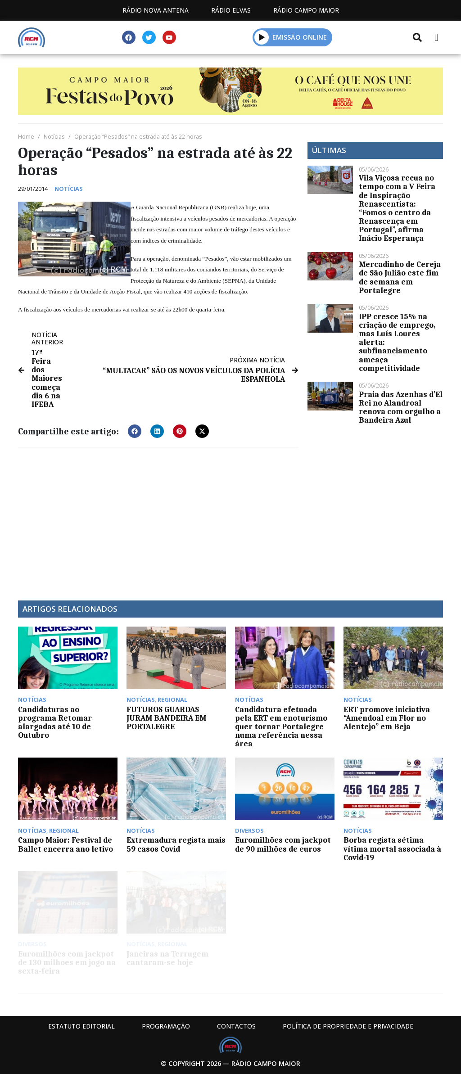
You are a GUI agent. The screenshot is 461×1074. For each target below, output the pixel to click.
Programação (166, 1026)
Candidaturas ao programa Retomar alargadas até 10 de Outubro (55, 722)
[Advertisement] (158, 519)
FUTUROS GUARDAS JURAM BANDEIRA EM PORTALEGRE (166, 718)
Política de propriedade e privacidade (348, 1026)
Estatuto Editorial (81, 1026)
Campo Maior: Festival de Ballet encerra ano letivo (65, 844)
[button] (261, 37)
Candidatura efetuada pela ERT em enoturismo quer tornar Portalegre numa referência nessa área (281, 727)
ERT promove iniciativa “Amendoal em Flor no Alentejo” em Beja (386, 718)
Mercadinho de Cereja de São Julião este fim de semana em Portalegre (400, 277)
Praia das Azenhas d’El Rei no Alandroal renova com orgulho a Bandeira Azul (401, 407)
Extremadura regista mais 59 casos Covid (176, 844)
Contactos (236, 1026)
